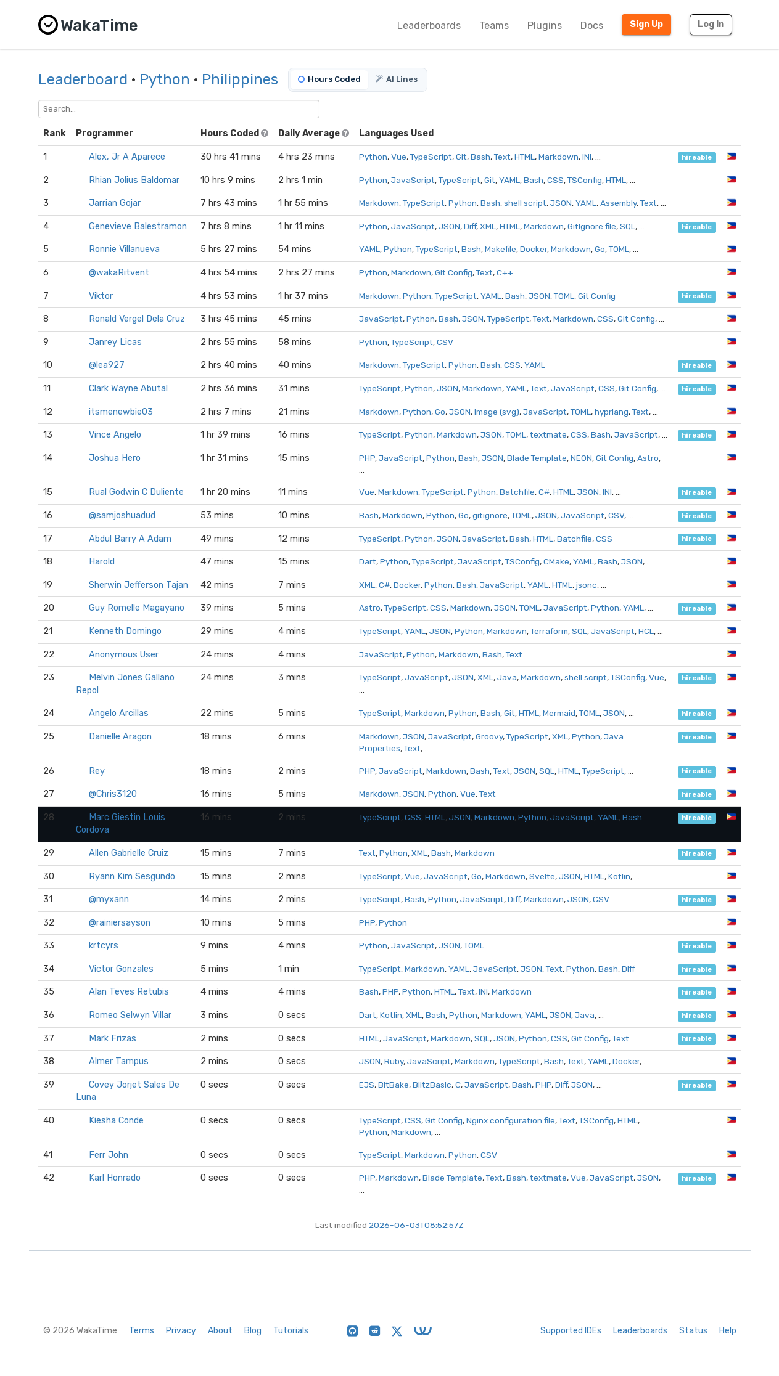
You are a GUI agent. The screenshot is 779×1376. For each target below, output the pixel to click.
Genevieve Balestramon (138, 226)
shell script (525, 203)
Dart (367, 561)
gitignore (490, 515)
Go (600, 249)
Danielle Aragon (120, 736)
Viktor (101, 296)
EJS (366, 1084)
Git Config (453, 272)
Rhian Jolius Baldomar (134, 180)
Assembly (618, 203)
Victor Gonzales (121, 969)
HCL (646, 631)
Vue (398, 156)
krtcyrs (103, 945)
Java (507, 677)
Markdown (558, 156)
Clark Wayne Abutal (128, 388)
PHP (367, 458)
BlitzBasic (432, 1084)
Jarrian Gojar (115, 203)
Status (693, 1330)
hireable (697, 157)
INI (586, 156)
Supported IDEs (570, 1330)
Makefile (500, 249)
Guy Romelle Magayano (136, 608)
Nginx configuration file (510, 1120)
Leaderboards (429, 25)
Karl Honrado (115, 1178)
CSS (555, 180)
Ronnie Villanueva (124, 249)
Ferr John (108, 1155)
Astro (648, 458)
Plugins (544, 25)
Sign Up (646, 24)
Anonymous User (124, 654)
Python (164, 79)
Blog (253, 1330)
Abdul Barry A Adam (130, 539)
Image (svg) (496, 412)
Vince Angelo (115, 434)
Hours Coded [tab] (329, 79)
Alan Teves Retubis (129, 992)
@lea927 (107, 365)
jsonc (586, 585)
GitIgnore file (591, 226)
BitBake (393, 1084)
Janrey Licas (115, 342)
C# (544, 492)
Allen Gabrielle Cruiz (128, 853)
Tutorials (290, 1330)
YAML (509, 180)
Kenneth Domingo (125, 631)
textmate (548, 434)
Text (502, 156)
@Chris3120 (113, 794)
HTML (524, 156)
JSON (561, 203)
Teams (494, 25)
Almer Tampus (119, 1061)
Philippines (240, 79)
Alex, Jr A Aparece (127, 157)
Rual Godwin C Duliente (136, 492)
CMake (556, 561)
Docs (591, 25)
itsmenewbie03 (121, 412)
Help (727, 1330)
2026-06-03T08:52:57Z (416, 1225)
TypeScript (431, 156)
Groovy (489, 736)
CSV (445, 342)
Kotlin (619, 876)
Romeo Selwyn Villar (130, 1015)
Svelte (542, 876)
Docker (533, 249)
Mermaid (559, 713)
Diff (470, 226)
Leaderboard (83, 79)
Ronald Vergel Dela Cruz (137, 319)
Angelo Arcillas (119, 713)
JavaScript (413, 180)
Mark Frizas (112, 1038)
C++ (505, 272)
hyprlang (612, 412)
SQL (627, 226)
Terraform (549, 631)
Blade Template (537, 458)
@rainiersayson (119, 923)
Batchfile (517, 492)
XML (488, 226)
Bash (480, 156)
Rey (97, 771)
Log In (711, 24)
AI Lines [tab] (397, 79)
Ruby (393, 1061)
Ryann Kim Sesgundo (132, 876)
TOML (619, 249)
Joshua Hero (115, 458)
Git (461, 156)
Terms (141, 1330)
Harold (102, 561)
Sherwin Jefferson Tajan (138, 585)
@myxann (109, 899)
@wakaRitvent (119, 272)
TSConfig (584, 180)
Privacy (181, 1330)
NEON (581, 458)
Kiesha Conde (116, 1120)
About (220, 1330)
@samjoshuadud (122, 515)
